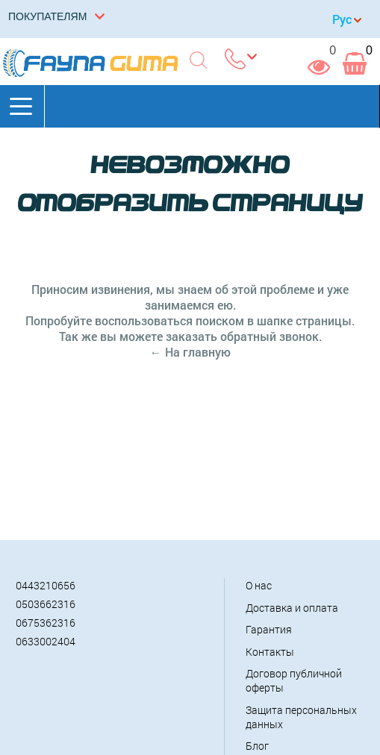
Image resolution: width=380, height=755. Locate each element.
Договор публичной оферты (294, 680)
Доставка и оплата (292, 608)
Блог (257, 746)
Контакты (270, 652)
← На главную (190, 352)
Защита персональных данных (301, 717)
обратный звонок (269, 336)
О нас (259, 585)
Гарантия (269, 629)
